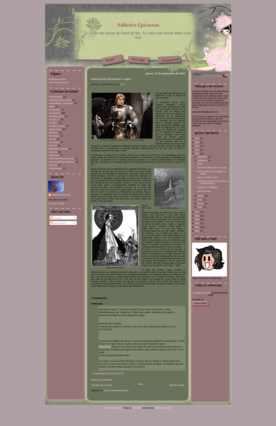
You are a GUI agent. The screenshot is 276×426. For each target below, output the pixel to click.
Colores (54, 123)
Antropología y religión (61, 100)
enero (200, 207)
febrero (200, 203)
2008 (197, 223)
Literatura (55, 142)
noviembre (202, 157)
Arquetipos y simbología (62, 103)
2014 (197, 146)
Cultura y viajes (58, 126)
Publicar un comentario (101, 380)
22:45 (122, 84)
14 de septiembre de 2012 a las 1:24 (108, 373)
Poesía (54, 165)
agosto (200, 196)
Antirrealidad (57, 97)
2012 (197, 153)
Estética (54, 132)
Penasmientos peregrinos (63, 158)
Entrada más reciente (102, 385)
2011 (197, 212)
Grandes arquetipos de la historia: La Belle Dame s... (213, 182)
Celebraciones (57, 116)
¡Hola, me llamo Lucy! (207, 177)
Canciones (56, 113)
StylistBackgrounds (163, 408)
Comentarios (57, 223)
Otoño (200, 164)
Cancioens (56, 110)
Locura (54, 145)
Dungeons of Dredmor (207, 187)
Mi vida (54, 152)
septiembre (202, 160)
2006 (197, 231)
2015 (197, 142)
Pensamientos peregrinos (63, 162)
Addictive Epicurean (138, 25)
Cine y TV (55, 119)
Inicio (140, 384)
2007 (197, 227)
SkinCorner (137, 408)
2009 (197, 219)
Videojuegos (56, 168)
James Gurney (204, 191)
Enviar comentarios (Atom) (116, 390)
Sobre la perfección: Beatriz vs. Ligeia (111, 79)
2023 (197, 138)
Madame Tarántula (59, 149)
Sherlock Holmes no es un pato (211, 167)
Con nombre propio (60, 82)
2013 (197, 150)
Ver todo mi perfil (56, 203)
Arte (53, 106)
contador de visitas (202, 293)
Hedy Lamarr (105, 347)
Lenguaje (55, 136)
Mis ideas (55, 155)
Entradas (56, 218)
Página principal (58, 79)
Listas (53, 139)
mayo (200, 199)
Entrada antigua (176, 385)
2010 (197, 216)
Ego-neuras (56, 129)
